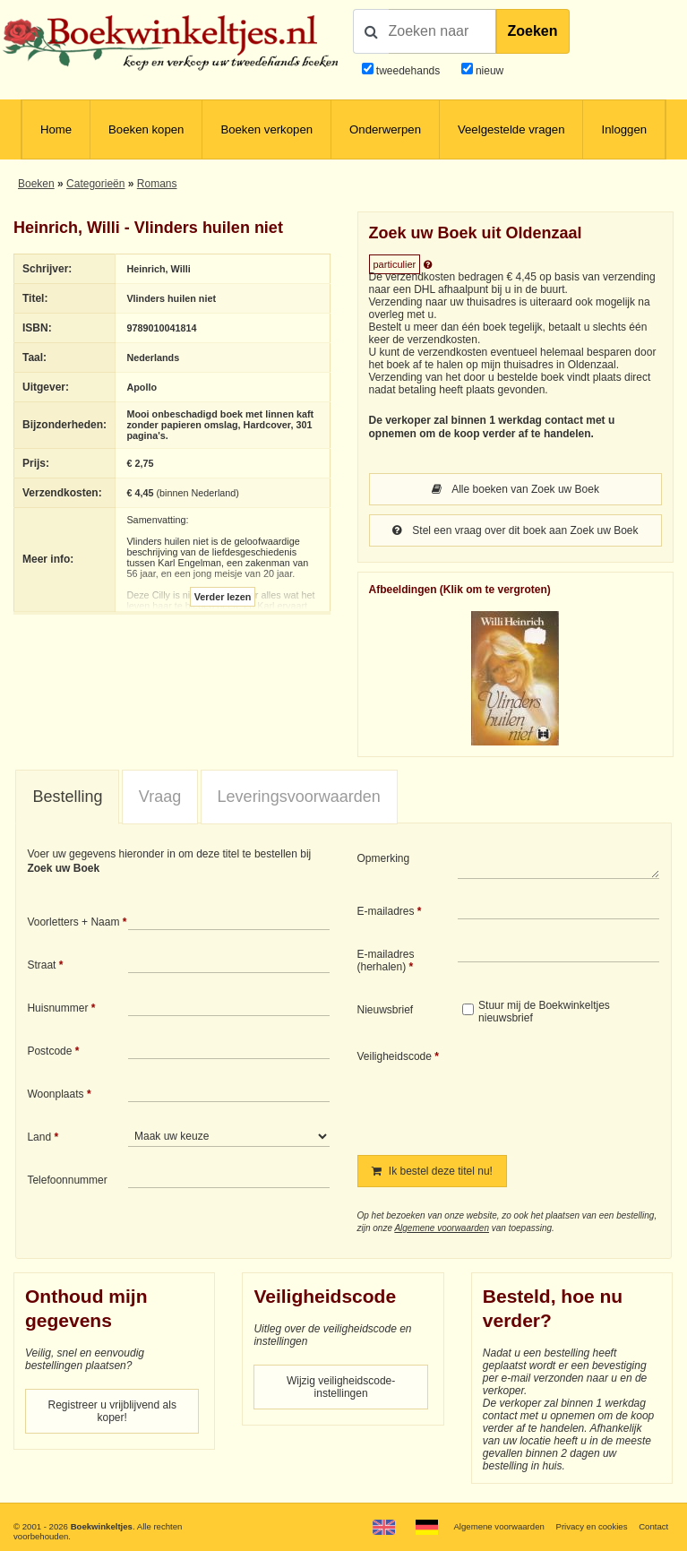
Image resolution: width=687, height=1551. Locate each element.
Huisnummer (57, 1008)
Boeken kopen (146, 129)
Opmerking (383, 858)
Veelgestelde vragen (511, 129)
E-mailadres (386, 911)
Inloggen (624, 129)
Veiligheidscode (394, 1056)
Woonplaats (55, 1094)
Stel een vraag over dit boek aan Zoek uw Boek (515, 530)
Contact (653, 1526)
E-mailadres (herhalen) (386, 960)
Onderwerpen (385, 129)
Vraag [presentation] (160, 797)
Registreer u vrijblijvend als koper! (112, 1411)
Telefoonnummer (67, 1180)
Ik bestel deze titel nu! (432, 1171)
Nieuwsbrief (385, 1010)
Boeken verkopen (266, 129)
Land (39, 1137)
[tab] (67, 797)
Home (56, 129)
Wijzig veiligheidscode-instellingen (341, 1387)
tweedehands (408, 71)
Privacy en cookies (591, 1526)
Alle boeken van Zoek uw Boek (515, 489)
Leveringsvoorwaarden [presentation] (299, 797)
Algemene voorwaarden (441, 1228)
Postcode (49, 1051)
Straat (41, 965)
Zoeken (533, 31)
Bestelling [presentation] (67, 797)
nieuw (488, 71)
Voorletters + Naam (73, 922)
